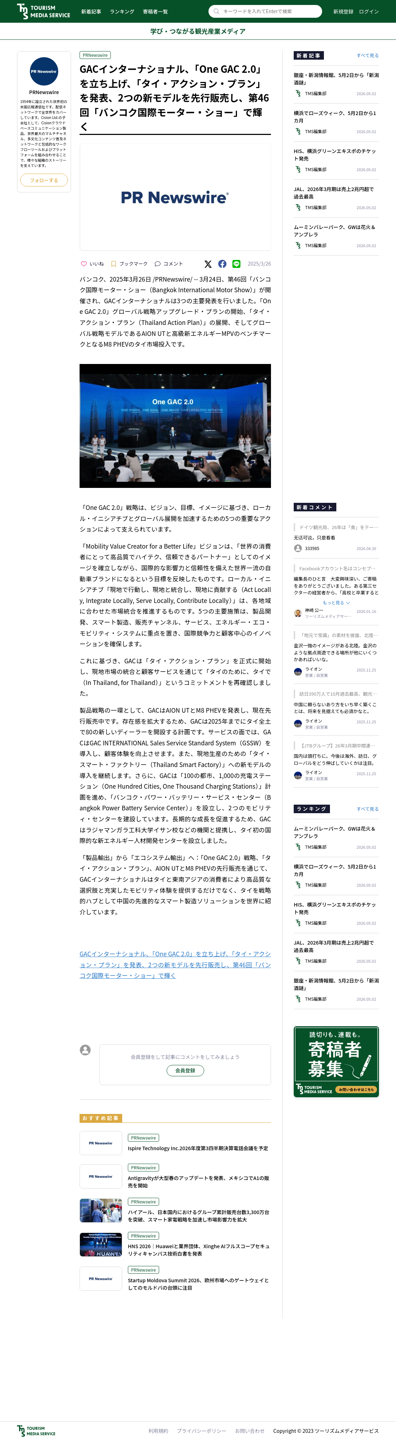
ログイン (369, 11)
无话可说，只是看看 (314, 537)
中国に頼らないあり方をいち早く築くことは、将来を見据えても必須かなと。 (335, 708)
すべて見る (367, 55)
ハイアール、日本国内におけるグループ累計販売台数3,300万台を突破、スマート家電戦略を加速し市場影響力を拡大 (198, 1215)
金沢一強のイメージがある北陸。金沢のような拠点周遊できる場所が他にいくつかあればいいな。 (335, 652)
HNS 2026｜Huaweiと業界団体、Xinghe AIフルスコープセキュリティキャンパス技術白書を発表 (199, 1249)
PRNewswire (95, 55)
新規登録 (343, 11)
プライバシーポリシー (202, 1430)
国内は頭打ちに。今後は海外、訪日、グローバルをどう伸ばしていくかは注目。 (335, 759)
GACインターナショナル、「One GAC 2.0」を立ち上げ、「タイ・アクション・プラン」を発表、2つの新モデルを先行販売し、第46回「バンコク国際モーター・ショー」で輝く (175, 964)
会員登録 (185, 1070)
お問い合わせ (250, 1430)
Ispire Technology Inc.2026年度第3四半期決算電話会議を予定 (198, 1148)
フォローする (44, 180)
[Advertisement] (175, 1006)
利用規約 (158, 1430)
